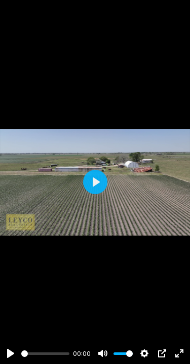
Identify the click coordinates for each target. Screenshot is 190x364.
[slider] (45, 353)
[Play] (11, 353)
